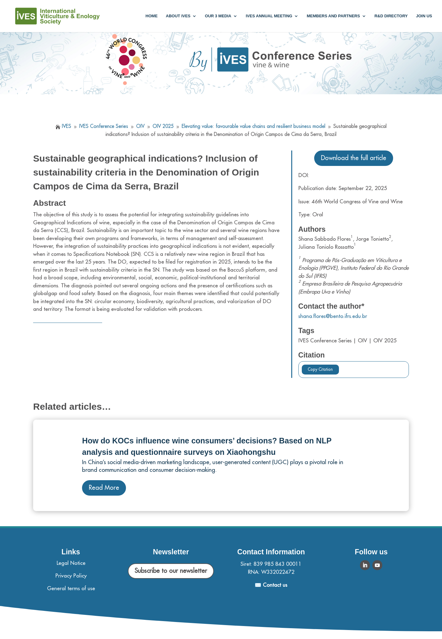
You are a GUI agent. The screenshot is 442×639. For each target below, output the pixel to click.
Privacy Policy (71, 575)
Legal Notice (71, 563)
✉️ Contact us (271, 585)
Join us (424, 16)
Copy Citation (320, 369)
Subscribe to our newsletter (171, 571)
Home (151, 16)
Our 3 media (218, 16)
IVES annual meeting (269, 16)
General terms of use (71, 588)
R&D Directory (391, 16)
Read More (104, 488)
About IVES (178, 16)
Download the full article (353, 158)
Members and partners (333, 16)
